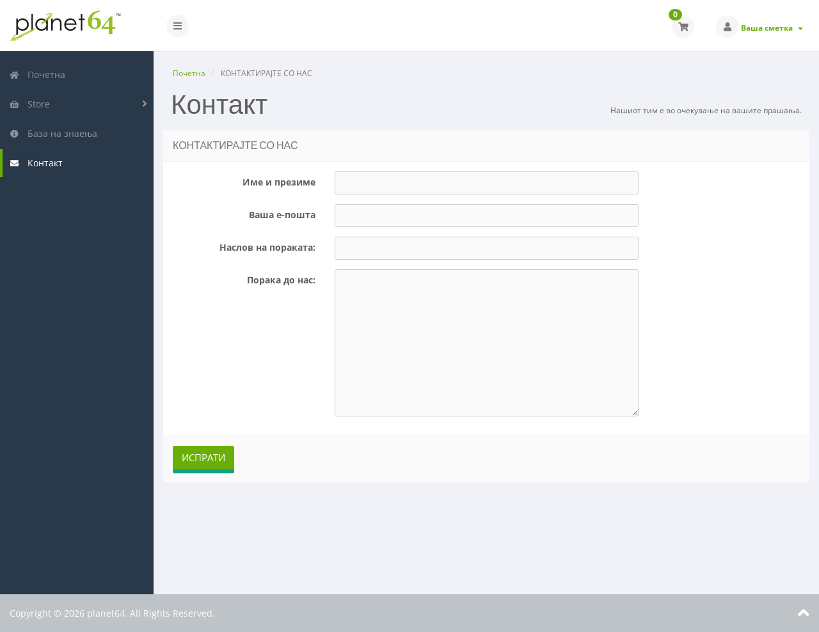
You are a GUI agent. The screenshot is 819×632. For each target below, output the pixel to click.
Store (29, 104)
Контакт (36, 163)
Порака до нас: (281, 280)
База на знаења (53, 133)
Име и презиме (279, 182)
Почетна (37, 74)
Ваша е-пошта (282, 215)
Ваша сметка (772, 27)
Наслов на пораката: (267, 247)
